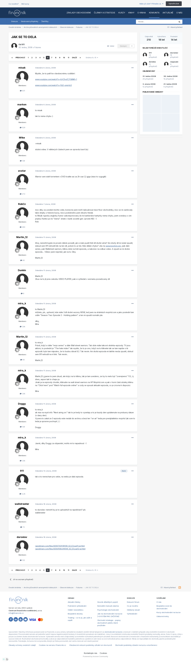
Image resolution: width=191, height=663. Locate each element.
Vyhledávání (132, 614)
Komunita (154, 12)
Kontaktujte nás (90, 653)
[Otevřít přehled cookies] (7, 659)
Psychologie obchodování (108, 610)
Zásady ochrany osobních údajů (22, 645)
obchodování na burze (113, 632)
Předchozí (20, 58)
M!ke (22, 137)
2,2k (22, 494)
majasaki (174, 62)
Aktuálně (168, 12)
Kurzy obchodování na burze (169, 612)
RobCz (22, 204)
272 (22, 194)
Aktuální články (74, 602)
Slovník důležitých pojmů (107, 602)
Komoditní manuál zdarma (108, 606)
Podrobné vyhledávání (77, 606)
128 (22, 161)
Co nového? (14, 4)
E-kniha (142, 12)
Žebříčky (44, 21)
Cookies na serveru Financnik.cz (52, 645)
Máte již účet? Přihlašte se (151, 4)
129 (22, 427)
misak (21, 67)
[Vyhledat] (149, 22)
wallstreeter (22, 504)
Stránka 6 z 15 (92, 58)
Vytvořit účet (174, 4)
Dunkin (22, 270)
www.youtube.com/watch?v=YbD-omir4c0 (53, 85)
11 (68, 58)
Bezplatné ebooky (75, 614)
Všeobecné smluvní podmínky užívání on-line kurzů (90, 645)
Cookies (103, 653)
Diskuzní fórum (133, 602)
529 (22, 127)
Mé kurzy (25, 4)
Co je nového (132, 606)
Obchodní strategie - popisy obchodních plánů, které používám (109, 622)
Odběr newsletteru (75, 610)
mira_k (22, 303)
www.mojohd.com (113, 246)
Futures (37, 47)
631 (22, 91)
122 (22, 560)
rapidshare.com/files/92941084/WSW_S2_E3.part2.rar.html (60, 549)
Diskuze (14, 21)
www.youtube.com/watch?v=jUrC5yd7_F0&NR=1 (56, 79)
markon (21, 104)
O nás (179, 12)
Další (74, 58)
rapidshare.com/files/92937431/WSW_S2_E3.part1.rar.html (60, 546)
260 (22, 227)
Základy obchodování (79, 12)
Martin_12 (22, 237)
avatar (22, 170)
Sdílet (110, 46)
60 (22, 260)
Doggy (22, 403)
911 (23, 44)
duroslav (22, 537)
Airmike (152, 62)
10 (64, 58)
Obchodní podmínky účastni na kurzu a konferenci (136, 645)
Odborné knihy (163, 616)
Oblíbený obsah (133, 610)
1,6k (22, 326)
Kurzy (121, 12)
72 (22, 527)
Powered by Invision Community (95, 656)
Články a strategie (104, 12)
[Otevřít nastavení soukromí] (3, 659)
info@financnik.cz (16, 613)
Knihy (131, 12)
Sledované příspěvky (29, 21)
